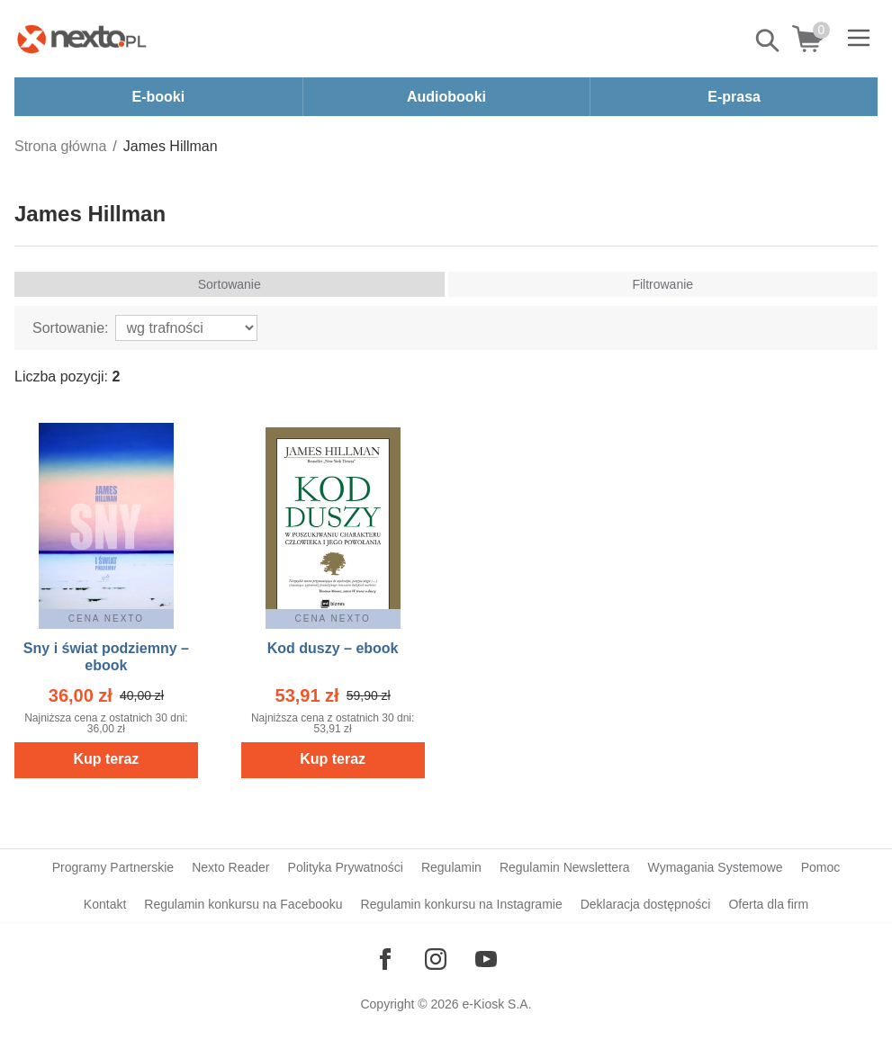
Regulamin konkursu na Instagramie (462, 904)
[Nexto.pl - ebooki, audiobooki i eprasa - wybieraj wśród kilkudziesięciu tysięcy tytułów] (81, 38)
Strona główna (60, 146)
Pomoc (821, 867)
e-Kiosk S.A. (497, 1004)
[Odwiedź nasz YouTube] (486, 959)
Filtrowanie (662, 284)
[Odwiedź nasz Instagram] (435, 959)
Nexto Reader (230, 867)
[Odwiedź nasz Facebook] (385, 959)
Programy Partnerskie (113, 867)
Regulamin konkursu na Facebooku (243, 904)
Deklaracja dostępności (646, 904)
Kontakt (105, 904)
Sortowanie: (70, 328)
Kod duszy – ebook (333, 648)
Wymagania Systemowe (715, 867)
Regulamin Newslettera (565, 867)
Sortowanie (229, 284)
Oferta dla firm (768, 904)
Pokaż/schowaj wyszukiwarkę (768, 40)
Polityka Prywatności (345, 867)
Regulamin (451, 867)
